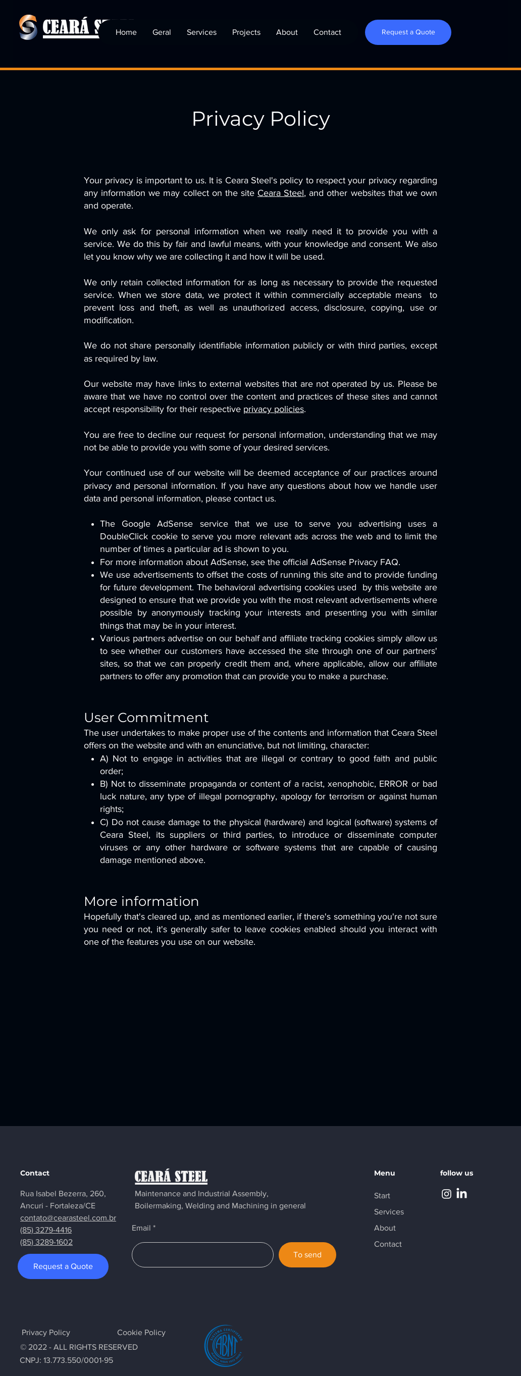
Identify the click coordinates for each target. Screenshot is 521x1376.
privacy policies (273, 409)
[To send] (307, 1254)
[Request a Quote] (408, 32)
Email (141, 1228)
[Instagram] (446, 1194)
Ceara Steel (280, 193)
